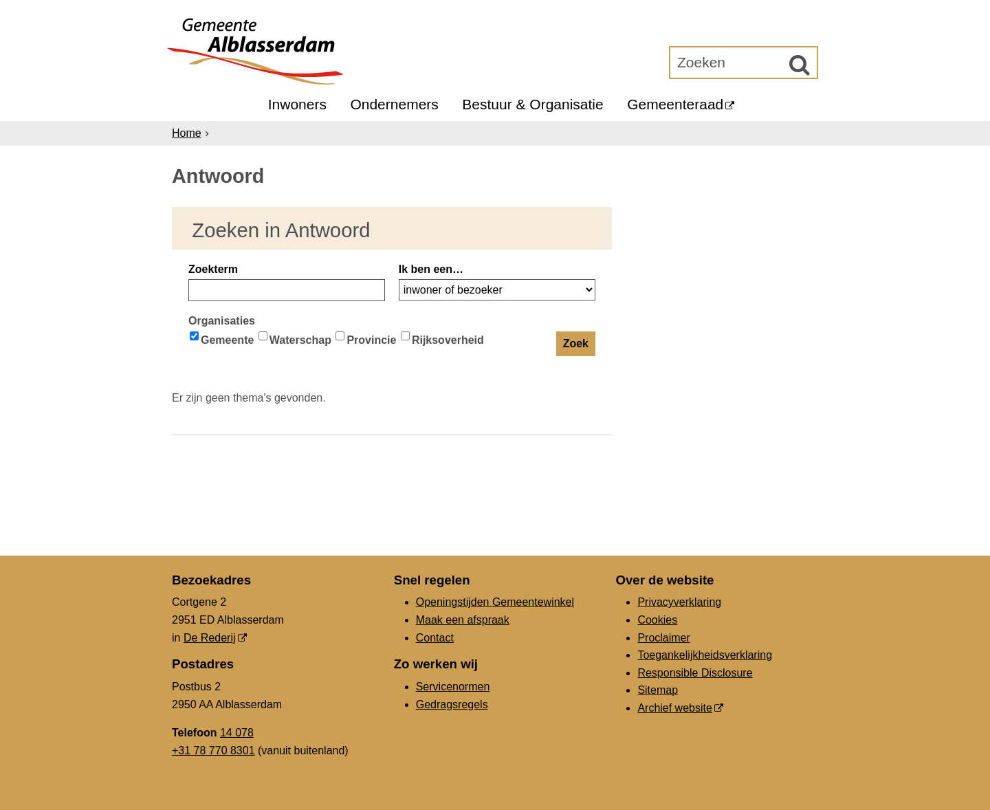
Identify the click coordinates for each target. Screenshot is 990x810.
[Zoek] (799, 64)
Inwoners (297, 104)
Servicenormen (453, 686)
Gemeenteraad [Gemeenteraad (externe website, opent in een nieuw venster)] (675, 104)
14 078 (237, 732)
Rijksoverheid (442, 338)
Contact (435, 638)
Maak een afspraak (462, 620)
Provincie (366, 338)
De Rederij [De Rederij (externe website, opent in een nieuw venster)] (210, 638)
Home (186, 133)
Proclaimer (663, 638)
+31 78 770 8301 (213, 750)
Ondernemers (394, 104)
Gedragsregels (452, 704)
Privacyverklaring (679, 602)
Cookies (657, 620)
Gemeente (222, 338)
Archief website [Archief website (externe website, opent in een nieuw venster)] (674, 708)
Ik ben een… (431, 269)
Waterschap (294, 338)
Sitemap (657, 690)
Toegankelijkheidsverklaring (704, 655)
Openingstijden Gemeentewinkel (495, 602)
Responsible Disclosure (694, 673)
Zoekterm (213, 269)
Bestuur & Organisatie (532, 104)
